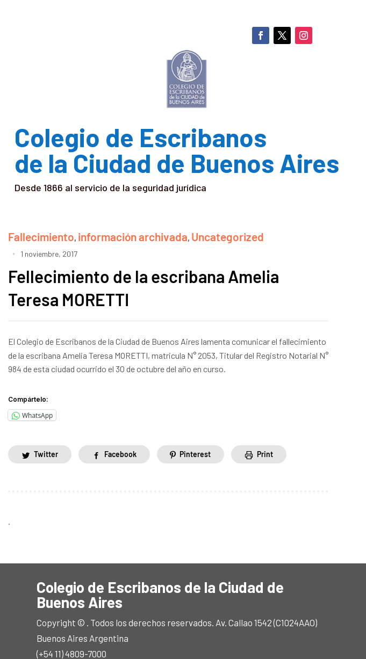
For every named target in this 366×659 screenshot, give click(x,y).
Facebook (120, 435)
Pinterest (195, 435)
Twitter (46, 435)
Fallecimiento (34, 234)
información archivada (105, 234)
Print (265, 435)
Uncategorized (179, 234)
